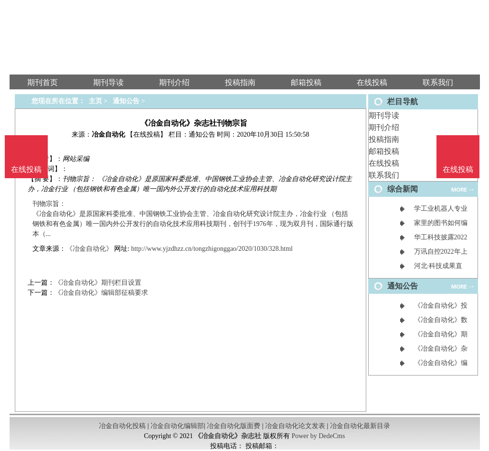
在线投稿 (384, 163)
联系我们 (384, 175)
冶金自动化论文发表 (295, 426)
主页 (95, 101)
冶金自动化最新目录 (360, 426)
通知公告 (126, 101)
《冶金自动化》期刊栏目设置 (97, 282)
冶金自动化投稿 (122, 426)
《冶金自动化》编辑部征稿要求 (101, 292)
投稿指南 (384, 139)
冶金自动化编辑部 (177, 426)
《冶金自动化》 (89, 248)
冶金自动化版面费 (233, 426)
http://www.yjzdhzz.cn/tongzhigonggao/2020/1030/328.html (212, 248)
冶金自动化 (108, 134)
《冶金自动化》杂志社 (227, 436)
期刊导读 (384, 115)
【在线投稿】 (147, 134)
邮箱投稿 (384, 151)
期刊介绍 (384, 127)
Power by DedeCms (318, 436)
